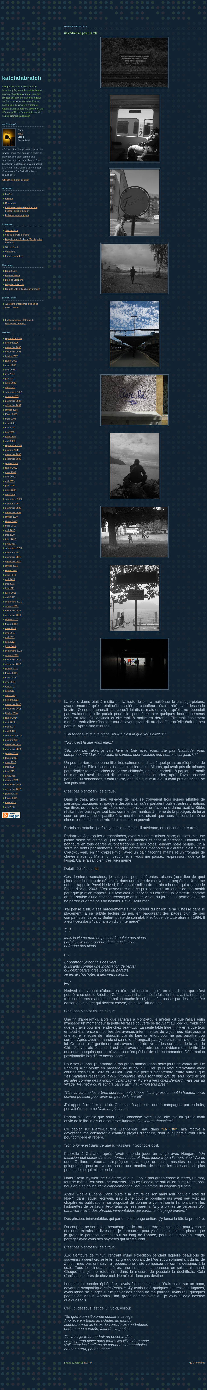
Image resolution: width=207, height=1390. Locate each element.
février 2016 (11, 798)
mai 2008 (9, 427)
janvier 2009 (11, 463)
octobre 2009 (12, 503)
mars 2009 (10, 472)
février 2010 (11, 521)
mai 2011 (9, 584)
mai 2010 (9, 535)
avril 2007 (10, 369)
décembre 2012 (13, 664)
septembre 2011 (13, 601)
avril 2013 (10, 682)
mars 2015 (10, 762)
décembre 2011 (13, 615)
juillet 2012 (10, 646)
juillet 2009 (10, 490)
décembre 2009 (13, 512)
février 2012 (11, 624)
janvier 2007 (11, 356)
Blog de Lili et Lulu (14, 284)
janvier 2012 (11, 619)
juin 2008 (9, 432)
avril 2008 (10, 423)
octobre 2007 (12, 396)
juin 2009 (9, 485)
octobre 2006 (12, 342)
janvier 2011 (11, 566)
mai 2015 (9, 767)
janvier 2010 (11, 517)
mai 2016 (9, 807)
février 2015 (11, 758)
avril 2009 (10, 476)
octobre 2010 (12, 552)
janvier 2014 (11, 713)
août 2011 (10, 597)
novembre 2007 (13, 401)
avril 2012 (10, 633)
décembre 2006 (13, 351)
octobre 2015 (12, 780)
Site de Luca (11, 230)
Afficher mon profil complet (15, 180)
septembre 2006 (13, 338)
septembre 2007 (13, 392)
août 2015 (10, 775)
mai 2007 (9, 374)
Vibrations (10, 251)
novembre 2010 (13, 557)
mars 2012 (10, 628)
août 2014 (10, 731)
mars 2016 (10, 802)
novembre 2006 (13, 347)
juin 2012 (9, 642)
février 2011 (11, 570)
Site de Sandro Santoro (17, 234)
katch (20, 133)
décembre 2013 (13, 708)
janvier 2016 (11, 793)
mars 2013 (10, 677)
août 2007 (10, 387)
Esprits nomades (13, 256)
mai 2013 (9, 686)
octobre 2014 (12, 740)
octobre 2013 (12, 700)
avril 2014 (10, 722)
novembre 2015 (13, 784)
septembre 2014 (13, 735)
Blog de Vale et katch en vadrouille (22, 289)
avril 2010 (10, 530)
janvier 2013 (11, 668)
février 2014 (11, 718)
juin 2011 (9, 588)
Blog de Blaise (12, 275)
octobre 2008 (12, 450)
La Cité (8, 194)
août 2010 (10, 543)
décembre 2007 (13, 405)
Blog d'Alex (11, 271)
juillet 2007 (10, 383)
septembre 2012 (13, 650)
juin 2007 (9, 378)
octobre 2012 (12, 655)
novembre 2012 (13, 659)
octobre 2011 (12, 606)
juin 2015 (9, 771)
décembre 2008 (13, 459)
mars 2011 (10, 575)
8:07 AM (88, 1362)
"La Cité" (169, 1129)
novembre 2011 (13, 610)
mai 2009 (9, 481)
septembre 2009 (13, 499)
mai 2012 (9, 637)
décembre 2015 (13, 789)
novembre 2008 (13, 454)
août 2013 (10, 695)
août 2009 (10, 494)
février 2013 (11, 673)
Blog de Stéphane (14, 280)
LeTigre (9, 198)
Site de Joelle (12, 247)
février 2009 (11, 468)
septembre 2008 (13, 445)
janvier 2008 (11, 410)
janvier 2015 (11, 753)
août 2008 (10, 441)
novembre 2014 (13, 744)
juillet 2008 (10, 436)
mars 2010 (10, 525)
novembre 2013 (13, 704)
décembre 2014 (13, 749)
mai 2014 (9, 726)
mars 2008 (10, 418)
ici (96, 869)
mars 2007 (10, 365)
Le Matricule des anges (17, 215)
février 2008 (11, 414)
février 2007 (11, 361)
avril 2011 (10, 579)
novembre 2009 (13, 508)
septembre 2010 (13, 548)
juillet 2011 (10, 593)
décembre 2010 (13, 561)
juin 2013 (9, 691)
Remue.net (10, 203)
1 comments (199, 1362)
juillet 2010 (10, 539)
